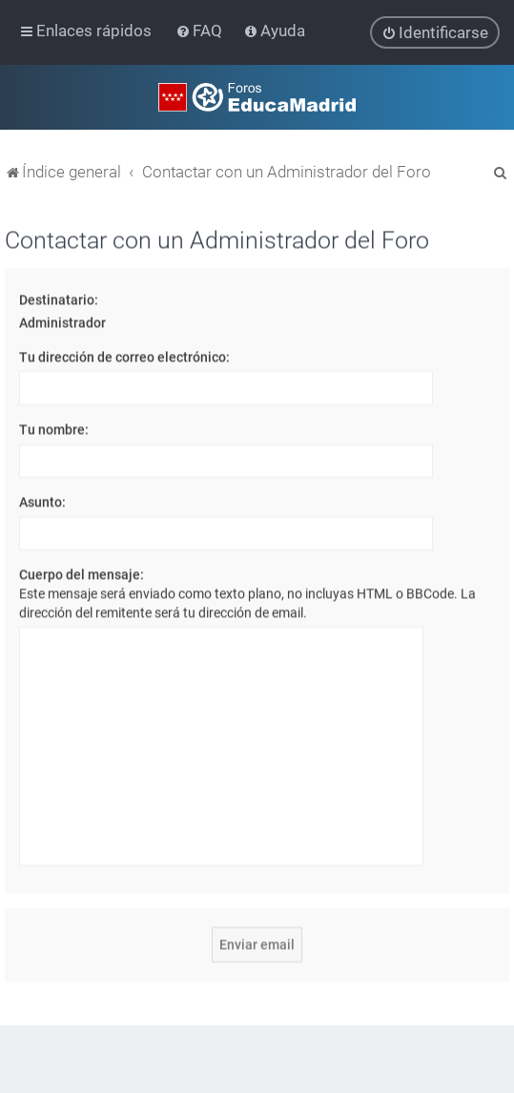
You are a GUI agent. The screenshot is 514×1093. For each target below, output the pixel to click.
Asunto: (42, 500)
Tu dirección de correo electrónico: (124, 355)
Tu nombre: (54, 428)
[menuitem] (201, 30)
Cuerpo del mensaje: (81, 574)
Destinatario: (58, 298)
